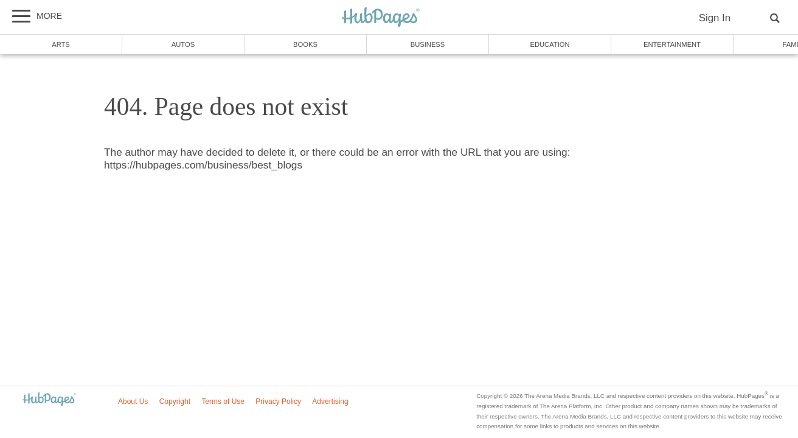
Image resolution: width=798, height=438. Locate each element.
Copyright (174, 401)
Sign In (714, 18)
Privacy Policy (278, 401)
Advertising (330, 401)
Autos (183, 44)
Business (428, 44)
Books (305, 44)
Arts (61, 44)
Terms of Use (223, 401)
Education (549, 44)
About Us (133, 401)
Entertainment (672, 44)
